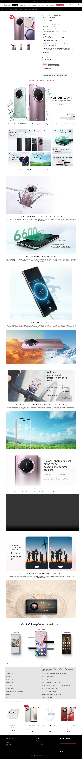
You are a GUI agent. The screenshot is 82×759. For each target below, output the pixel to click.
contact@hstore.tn (11, 745)
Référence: (44, 17)
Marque (7, 663)
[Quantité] (44, 65)
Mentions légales (39, 740)
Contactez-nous (39, 748)
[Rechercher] (70, 4)
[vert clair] (43, 60)
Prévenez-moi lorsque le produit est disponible (55, 75)
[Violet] (51, 60)
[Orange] (48, 60)
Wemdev (49, 755)
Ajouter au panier (53, 65)
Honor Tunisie (72, 123)
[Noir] (45, 60)
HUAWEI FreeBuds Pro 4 (13, 725)
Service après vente (39, 746)
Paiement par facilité (40, 744)
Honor (10, 663)
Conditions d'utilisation (40, 742)
